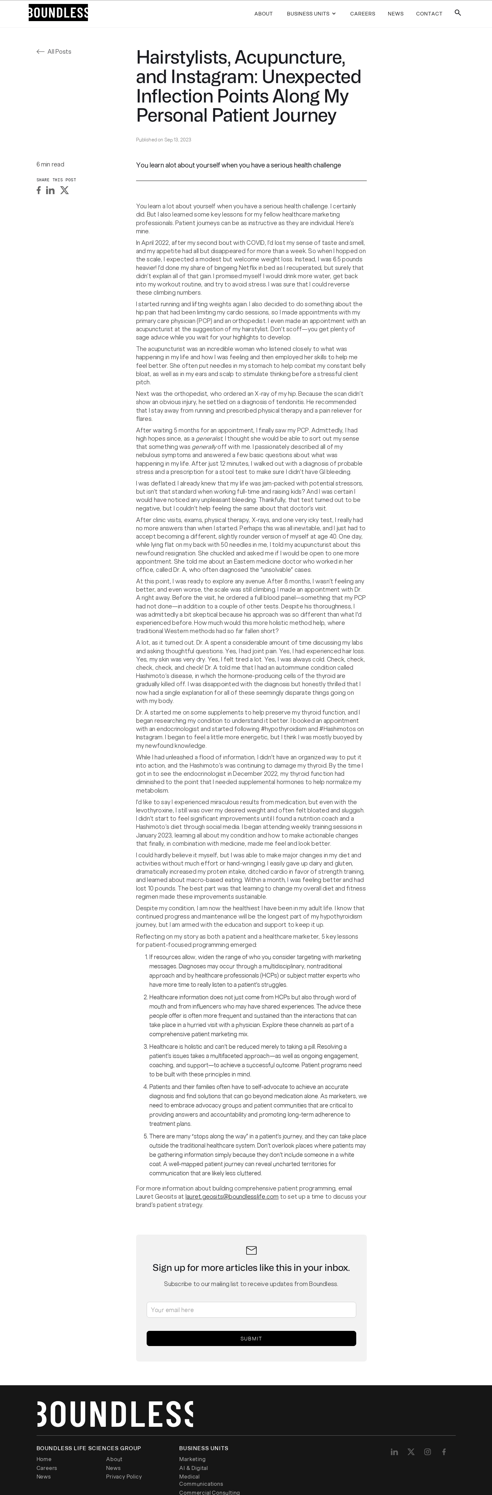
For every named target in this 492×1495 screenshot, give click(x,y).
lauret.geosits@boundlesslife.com (232, 1196)
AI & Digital (193, 1468)
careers (362, 13)
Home (44, 1459)
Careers (47, 1468)
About (263, 13)
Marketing (192, 1459)
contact (429, 13)
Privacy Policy (124, 1476)
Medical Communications (201, 1480)
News (113, 1468)
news (396, 13)
